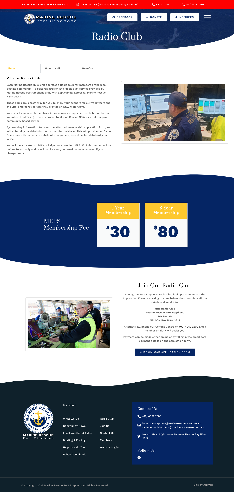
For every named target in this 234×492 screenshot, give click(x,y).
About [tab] (11, 68)
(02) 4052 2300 (188, 326)
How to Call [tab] (52, 68)
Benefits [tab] (87, 68)
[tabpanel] (59, 117)
